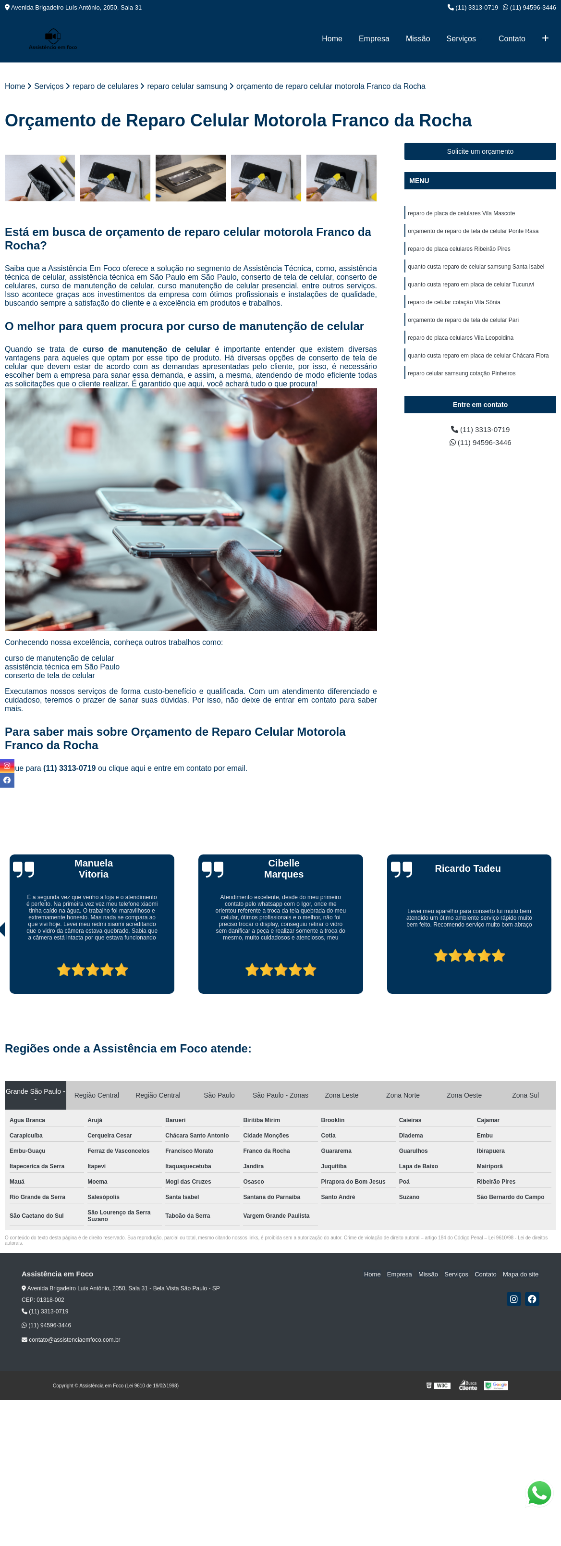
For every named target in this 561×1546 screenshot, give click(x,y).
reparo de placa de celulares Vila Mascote (461, 213)
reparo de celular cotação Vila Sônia (454, 304)
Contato (512, 39)
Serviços (461, 39)
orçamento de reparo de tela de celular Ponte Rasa (473, 231)
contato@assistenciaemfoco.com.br (71, 1340)
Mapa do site (521, 1274)
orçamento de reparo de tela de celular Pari (463, 323)
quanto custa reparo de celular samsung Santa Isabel (476, 268)
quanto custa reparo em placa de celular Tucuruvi (471, 286)
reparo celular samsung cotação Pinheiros (461, 377)
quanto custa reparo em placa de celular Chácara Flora (478, 359)
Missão (418, 39)
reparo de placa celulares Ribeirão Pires (459, 250)
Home (332, 39)
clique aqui (127, 768)
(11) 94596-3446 (529, 7)
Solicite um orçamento (480, 151)
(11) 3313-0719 (473, 7)
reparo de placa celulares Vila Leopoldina (460, 341)
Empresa (374, 39)
